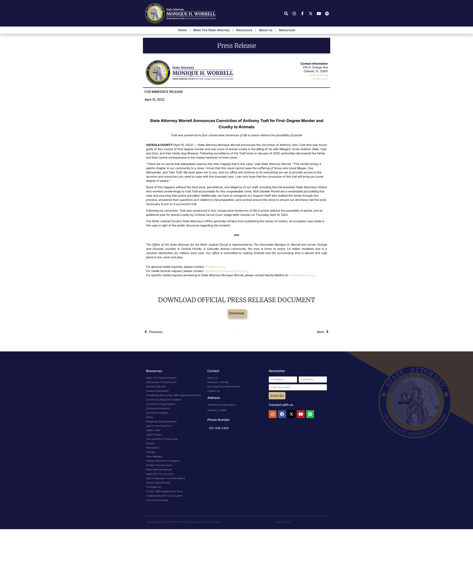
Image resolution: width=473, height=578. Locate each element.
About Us (265, 30)
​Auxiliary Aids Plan (156, 386)
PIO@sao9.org (215, 266)
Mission (150, 443)
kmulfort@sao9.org (301, 275)
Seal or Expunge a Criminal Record (165, 478)
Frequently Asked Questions (161, 421)
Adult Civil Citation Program (161, 377)
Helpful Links (153, 430)
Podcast (150, 452)
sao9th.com (320, 78)
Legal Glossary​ (154, 434)
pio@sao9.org (318, 75)
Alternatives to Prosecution (161, 382)
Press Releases (154, 456)
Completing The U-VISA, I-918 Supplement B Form (173, 395)
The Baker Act (153, 487)
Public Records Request (159, 469)
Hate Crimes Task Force (159, 425)
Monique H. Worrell (217, 382)
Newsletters (152, 447)
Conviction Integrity (157, 412)
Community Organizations (160, 404)
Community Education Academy (164, 399)
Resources (244, 30)
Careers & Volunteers (157, 390)
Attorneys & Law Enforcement (223, 386)
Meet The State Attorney (211, 30)
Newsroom (287, 30)
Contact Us (213, 390)
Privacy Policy (282, 522)
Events (149, 417)
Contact (213, 371)
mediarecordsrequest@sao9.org (226, 271)
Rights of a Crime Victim (160, 474)
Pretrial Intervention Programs (163, 460)
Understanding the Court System (164, 495)
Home (182, 30)
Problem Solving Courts (159, 465)
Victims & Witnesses (157, 500)
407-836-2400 (219, 428)
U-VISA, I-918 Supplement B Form (164, 491)
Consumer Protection (158, 408)
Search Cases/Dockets (158, 482)
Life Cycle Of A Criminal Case (162, 439)
